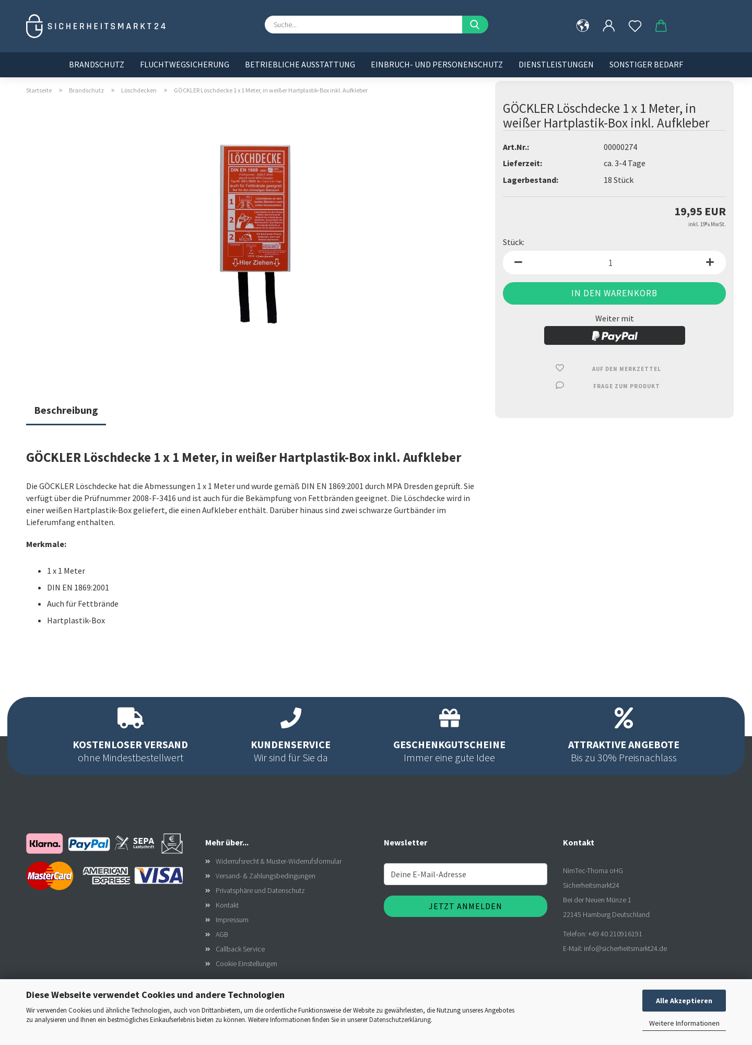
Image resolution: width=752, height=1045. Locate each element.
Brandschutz (96, 64)
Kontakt (227, 905)
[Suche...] (475, 24)
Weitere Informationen (684, 1023)
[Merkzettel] (635, 26)
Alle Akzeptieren (684, 1000)
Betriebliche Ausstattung (300, 64)
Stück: (513, 242)
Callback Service (240, 949)
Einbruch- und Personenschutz (437, 64)
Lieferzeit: (522, 163)
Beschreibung (66, 409)
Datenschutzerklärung (400, 1019)
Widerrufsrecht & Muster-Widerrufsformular (279, 861)
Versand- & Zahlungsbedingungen (265, 875)
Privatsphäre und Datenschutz (260, 890)
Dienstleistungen (556, 64)
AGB (222, 934)
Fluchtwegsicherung (184, 64)
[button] (609, 26)
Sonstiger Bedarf (646, 64)
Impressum (232, 919)
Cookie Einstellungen (246, 963)
